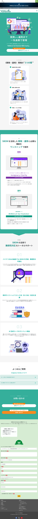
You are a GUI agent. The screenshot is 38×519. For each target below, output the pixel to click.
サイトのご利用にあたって (22, 506)
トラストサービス (22, 501)
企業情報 (2, 500)
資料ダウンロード (19, 405)
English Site (21, 510)
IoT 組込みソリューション (24, 503)
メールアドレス (4, 475)
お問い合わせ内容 (4, 451)
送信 (19, 496)
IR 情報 (2, 502)
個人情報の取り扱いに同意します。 (8, 493)
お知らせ (3, 508)
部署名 (2, 462)
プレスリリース (3, 507)
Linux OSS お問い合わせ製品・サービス (7, 446)
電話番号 (3, 480)
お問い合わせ (19, 412)
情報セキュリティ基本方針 (22, 508)
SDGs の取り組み (4, 501)
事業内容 (20, 500)
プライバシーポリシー (21, 507)
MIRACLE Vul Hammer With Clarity (19, 5)
